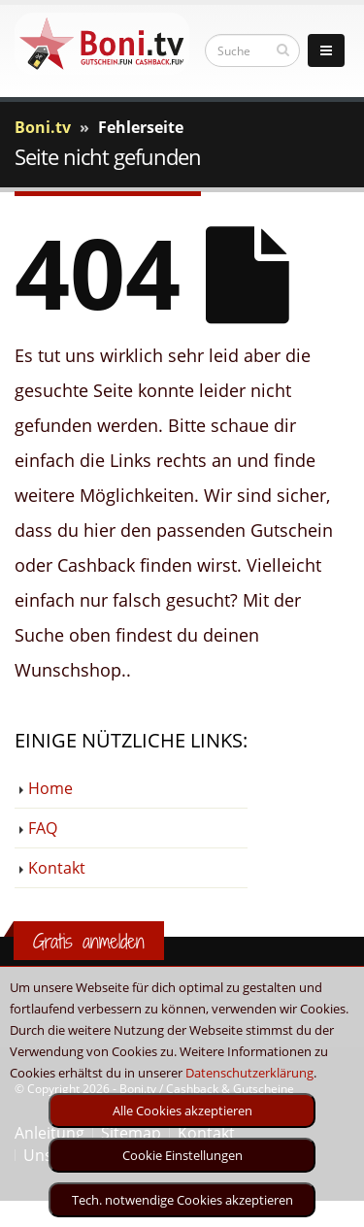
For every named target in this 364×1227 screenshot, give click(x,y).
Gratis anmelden (89, 941)
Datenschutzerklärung (249, 1072)
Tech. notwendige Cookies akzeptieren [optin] (182, 1200)
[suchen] (283, 49)
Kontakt (56, 868)
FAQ (42, 828)
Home (50, 788)
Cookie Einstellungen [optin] (182, 1155)
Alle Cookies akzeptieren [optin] (182, 1110)
